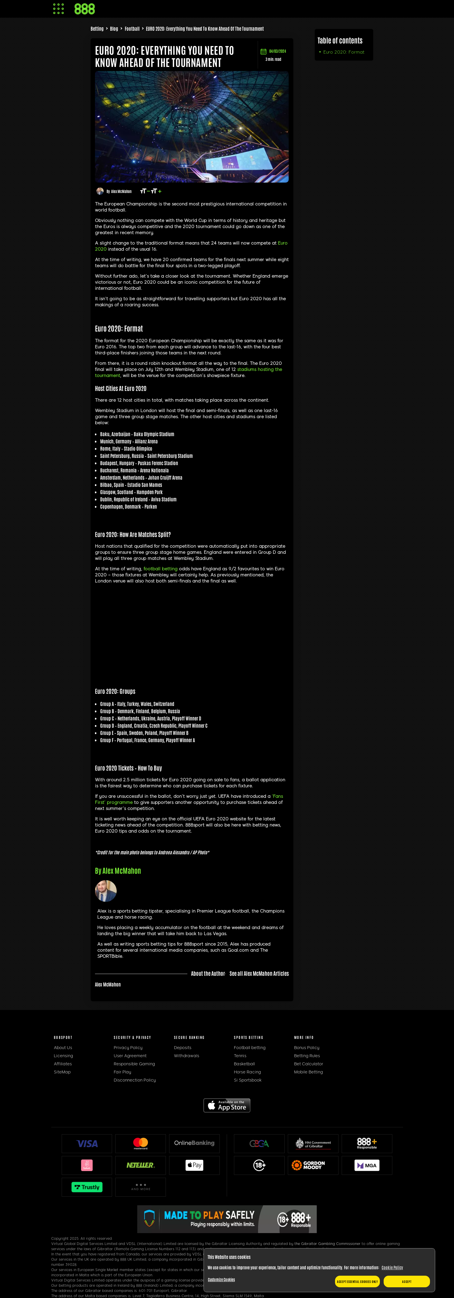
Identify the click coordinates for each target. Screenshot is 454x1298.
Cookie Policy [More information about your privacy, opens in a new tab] (392, 1267)
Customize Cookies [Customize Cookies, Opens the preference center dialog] (221, 1279)
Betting (97, 28)
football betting (160, 568)
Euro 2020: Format (344, 52)
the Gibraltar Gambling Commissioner (327, 1244)
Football (132, 28)
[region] (319, 1270)
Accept (406, 1281)
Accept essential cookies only (357, 1281)
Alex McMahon (121, 191)
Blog (114, 28)
